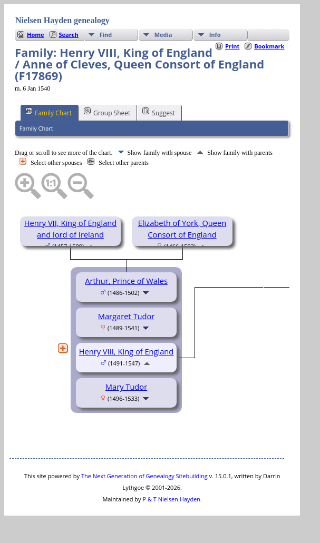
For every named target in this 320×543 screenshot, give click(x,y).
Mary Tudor (126, 386)
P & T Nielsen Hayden (171, 499)
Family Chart (48, 112)
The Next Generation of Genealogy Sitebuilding (144, 476)
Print (232, 46)
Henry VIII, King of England (126, 351)
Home (35, 34)
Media (163, 34)
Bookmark (269, 46)
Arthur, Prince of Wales (126, 280)
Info (215, 34)
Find (106, 34)
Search (69, 34)
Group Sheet (107, 112)
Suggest (158, 112)
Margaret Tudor (126, 316)
